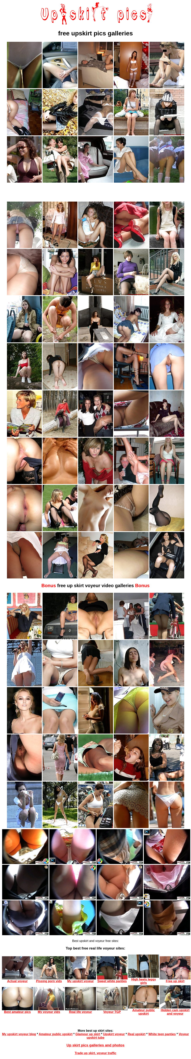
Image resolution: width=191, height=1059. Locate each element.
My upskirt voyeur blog (19, 1034)
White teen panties (162, 1034)
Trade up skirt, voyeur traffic (95, 1053)
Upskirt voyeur (114, 1034)
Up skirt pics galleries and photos (95, 1045)
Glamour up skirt (87, 1034)
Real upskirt (137, 1034)
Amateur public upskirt (55, 1034)
